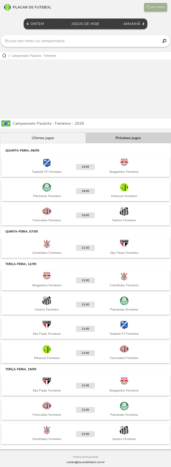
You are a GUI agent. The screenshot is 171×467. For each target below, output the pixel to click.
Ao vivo (155, 7)
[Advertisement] (85, 89)
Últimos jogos (43, 138)
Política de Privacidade (85, 457)
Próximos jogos (128, 138)
